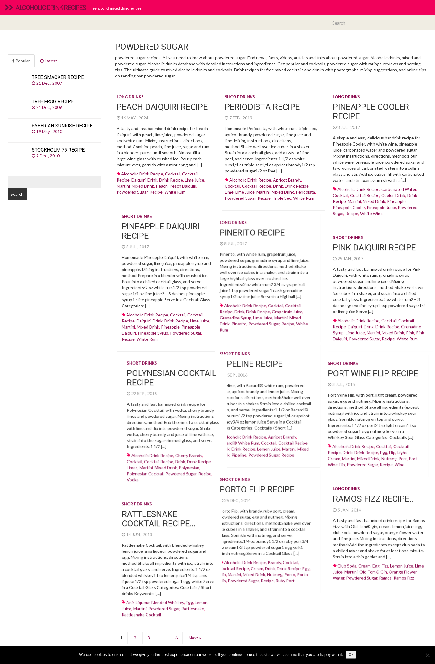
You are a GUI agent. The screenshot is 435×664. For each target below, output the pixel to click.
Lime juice (194, 179)
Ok (350, 654)
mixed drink (143, 185)
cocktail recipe (256, 185)
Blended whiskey (221, 596)
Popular (21, 60)
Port (348, 455)
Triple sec (281, 198)
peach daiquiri (182, 185)
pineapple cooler (349, 207)
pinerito (184, 325)
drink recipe (171, 179)
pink (410, 329)
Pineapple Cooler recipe (371, 111)
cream (364, 561)
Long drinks (130, 96)
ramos (385, 573)
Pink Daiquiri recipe (374, 245)
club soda (346, 561)
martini (123, 185)
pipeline (184, 450)
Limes (240, 461)
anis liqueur (192, 596)
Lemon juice (214, 444)
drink (152, 179)
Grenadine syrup (181, 319)
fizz (385, 561)
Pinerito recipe (198, 234)
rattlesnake (246, 602)
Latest (48, 60)
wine (345, 461)
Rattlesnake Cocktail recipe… (212, 512)
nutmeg (335, 455)
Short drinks (240, 96)
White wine (371, 213)
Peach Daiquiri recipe (162, 107)
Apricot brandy (287, 179)
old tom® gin (373, 567)
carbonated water (398, 189)
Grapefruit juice (233, 313)
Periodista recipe (262, 107)
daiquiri (138, 179)
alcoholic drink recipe (142, 173)
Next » (195, 629)
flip (338, 449)
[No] (427, 655)
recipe (156, 192)
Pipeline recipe (197, 360)
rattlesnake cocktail (195, 608)
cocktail (172, 173)
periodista (305, 192)
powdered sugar (132, 192)
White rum (174, 192)
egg (329, 449)
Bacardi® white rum (185, 438)
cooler (387, 195)
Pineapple (396, 201)
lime (229, 192)
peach (162, 185)
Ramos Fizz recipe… (374, 494)
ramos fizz (404, 573)
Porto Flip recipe (203, 485)
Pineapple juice (381, 207)
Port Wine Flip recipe (319, 370)
